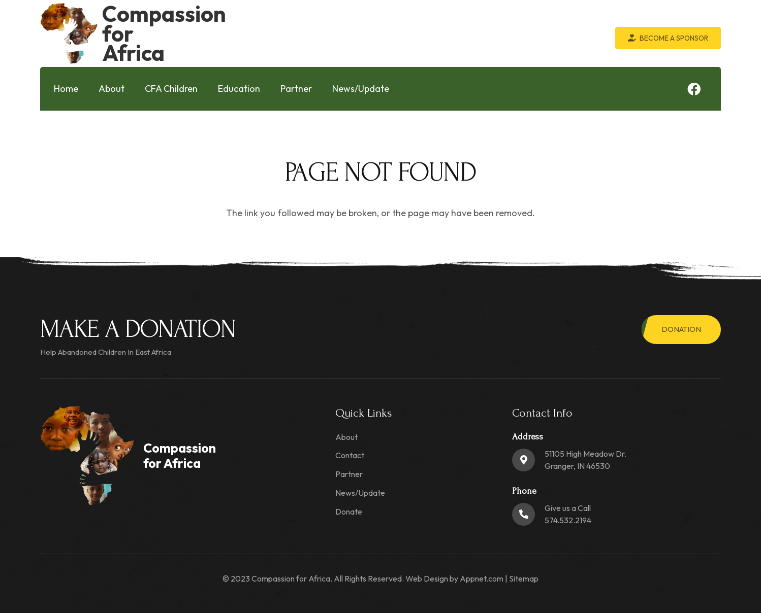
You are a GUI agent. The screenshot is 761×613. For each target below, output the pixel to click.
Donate (348, 511)
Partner (349, 474)
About (346, 437)
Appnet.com (481, 578)
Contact (349, 455)
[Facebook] (694, 89)
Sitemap (523, 578)
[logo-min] (69, 33)
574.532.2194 (568, 520)
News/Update (360, 493)
